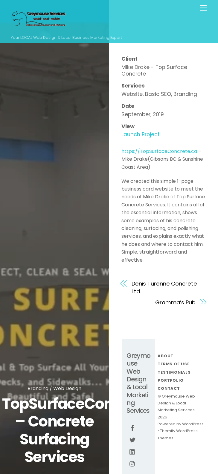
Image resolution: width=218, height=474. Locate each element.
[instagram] (132, 464)
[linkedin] (132, 452)
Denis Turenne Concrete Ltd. (164, 287)
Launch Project (140, 134)
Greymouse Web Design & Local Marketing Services (176, 403)
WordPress (193, 424)
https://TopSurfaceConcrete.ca (159, 151)
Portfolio (170, 380)
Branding (38, 388)
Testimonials (174, 372)
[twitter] (132, 440)
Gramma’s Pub (175, 302)
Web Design (67, 388)
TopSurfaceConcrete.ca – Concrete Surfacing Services (87, 430)
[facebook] (132, 428)
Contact (169, 388)
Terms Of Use (173, 364)
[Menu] (203, 8)
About (165, 356)
